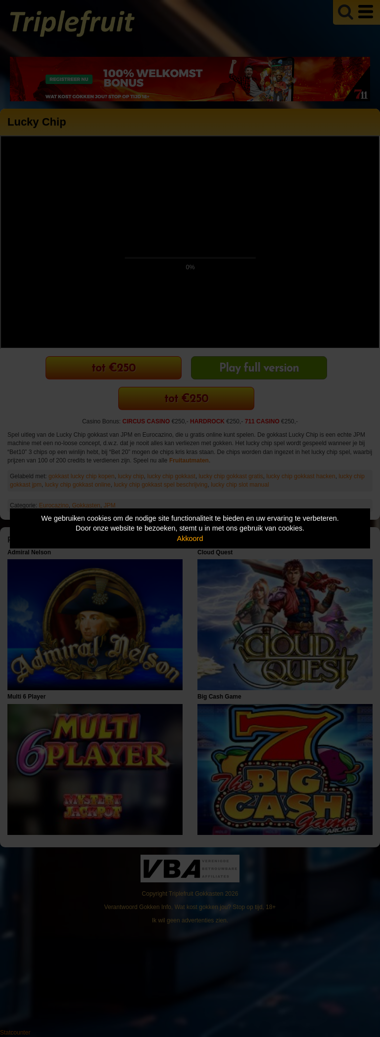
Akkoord (190, 538)
